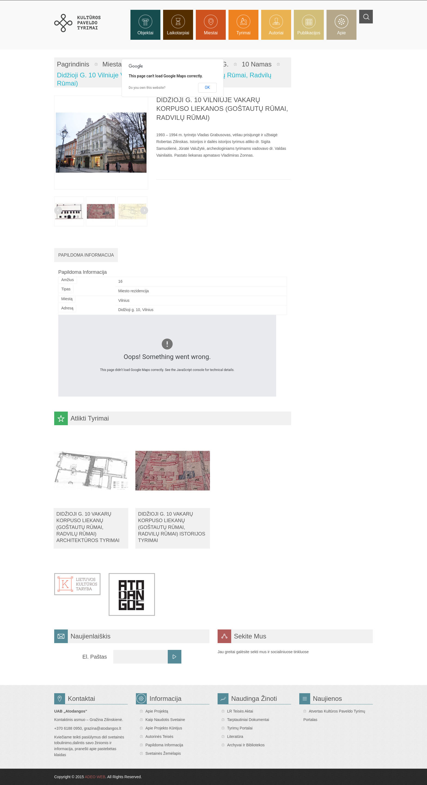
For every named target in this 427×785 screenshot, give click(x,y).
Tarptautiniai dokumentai (248, 719)
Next (144, 210)
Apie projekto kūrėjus (163, 728)
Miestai (112, 64)
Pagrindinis (73, 64)
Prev (58, 210)
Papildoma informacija (164, 745)
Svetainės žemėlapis (163, 753)
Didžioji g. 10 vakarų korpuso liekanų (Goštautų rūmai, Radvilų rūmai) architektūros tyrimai (88, 527)
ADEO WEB (95, 777)
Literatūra (235, 736)
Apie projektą (156, 711)
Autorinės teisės (159, 736)
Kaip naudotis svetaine (165, 719)
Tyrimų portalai (239, 728)
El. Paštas (94, 657)
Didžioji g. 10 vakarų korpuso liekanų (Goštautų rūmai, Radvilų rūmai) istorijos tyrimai (171, 527)
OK (207, 87)
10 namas (257, 64)
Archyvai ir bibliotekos (246, 745)
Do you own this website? (147, 88)
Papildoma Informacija (86, 255)
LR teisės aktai (240, 711)
